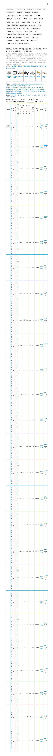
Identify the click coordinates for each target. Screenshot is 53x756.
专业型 (24, 66)
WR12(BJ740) (23, 88)
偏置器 (8, 25)
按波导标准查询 (21, 9)
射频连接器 (19, 12)
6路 (23, 95)
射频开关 (39, 25)
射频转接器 (27, 12)
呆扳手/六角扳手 (17, 37)
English (41, 124)
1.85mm (18, 84)
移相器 (28, 22)
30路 (45, 95)
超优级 (20, 66)
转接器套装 (34, 40)
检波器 (23, 22)
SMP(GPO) (24, 85)
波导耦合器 (21, 34)
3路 (15, 95)
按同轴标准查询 (11, 9)
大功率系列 (12, 68)
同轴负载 (38, 16)
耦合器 (25, 19)
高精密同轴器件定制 (12, 43)
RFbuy (45, 124)
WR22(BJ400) (17, 89)
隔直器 (32, 16)
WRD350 (8, 93)
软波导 (27, 28)
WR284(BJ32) (41, 89)
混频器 (34, 22)
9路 (29, 95)
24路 (42, 95)
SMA (19, 85)
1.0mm (14, 84)
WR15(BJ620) (31, 88)
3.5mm (35, 84)
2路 (13, 95)
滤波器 (8, 22)
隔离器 (35, 19)
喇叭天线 (19, 31)
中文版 (41, 125)
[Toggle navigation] (47, 4)
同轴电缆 (19, 16)
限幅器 (40, 22)
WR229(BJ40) (25, 89)
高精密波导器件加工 (24, 43)
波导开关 (28, 34)
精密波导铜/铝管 (11, 28)
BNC (42, 84)
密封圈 (23, 40)
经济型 (28, 66)
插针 (33, 37)
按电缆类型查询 (11, 12)
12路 (35, 95)
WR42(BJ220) (17, 91)
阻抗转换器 (35, 12)
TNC (29, 85)
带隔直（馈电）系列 (36, 66)
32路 (7, 97)
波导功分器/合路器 (11, 34)
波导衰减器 (33, 31)
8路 (26, 95)
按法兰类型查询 (31, 9)
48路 (11, 97)
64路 (14, 97)
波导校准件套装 (11, 31)
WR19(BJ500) (9, 89)
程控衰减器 (15, 25)
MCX (15, 85)
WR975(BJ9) (41, 91)
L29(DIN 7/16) (9, 85)
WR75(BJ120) (25, 91)
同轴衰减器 (9, 19)
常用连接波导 (20, 28)
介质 (37, 37)
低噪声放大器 (23, 25)
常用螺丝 (16, 40)
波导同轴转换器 (11, 16)
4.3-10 (38, 84)
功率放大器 (32, 25)
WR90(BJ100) (33, 91)
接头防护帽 (9, 40)
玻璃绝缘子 (26, 37)
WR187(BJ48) (39, 88)
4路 (18, 95)
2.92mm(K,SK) (28, 84)
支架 (28, 40)
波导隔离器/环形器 (37, 34)
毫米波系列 (14, 66)
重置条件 (40, 101)
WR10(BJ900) (15, 88)
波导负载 (25, 31)
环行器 (41, 19)
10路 (32, 95)
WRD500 (13, 93)
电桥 (30, 19)
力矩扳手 (9, 37)
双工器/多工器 (15, 22)
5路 (21, 95)
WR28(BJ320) (33, 89)
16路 (39, 95)
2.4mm (22, 84)
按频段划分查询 (41, 9)
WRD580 (19, 93)
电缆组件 (25, 16)
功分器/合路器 (18, 19)
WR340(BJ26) (9, 91)
